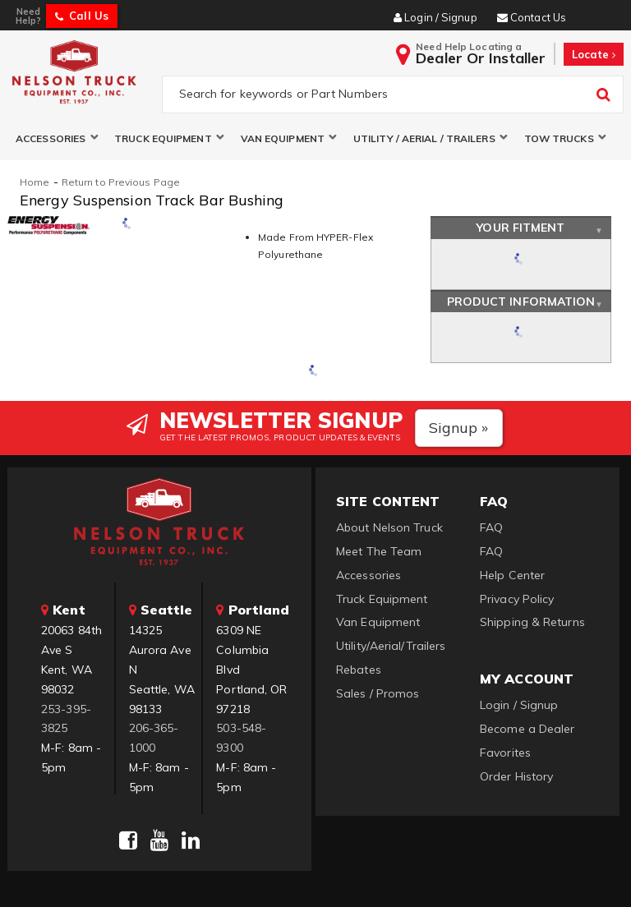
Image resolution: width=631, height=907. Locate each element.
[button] (56, 138)
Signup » (459, 427)
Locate (593, 54)
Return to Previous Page (121, 182)
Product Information (521, 301)
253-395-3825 (66, 719)
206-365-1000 (154, 738)
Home (34, 182)
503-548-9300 (241, 738)
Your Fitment (520, 228)
